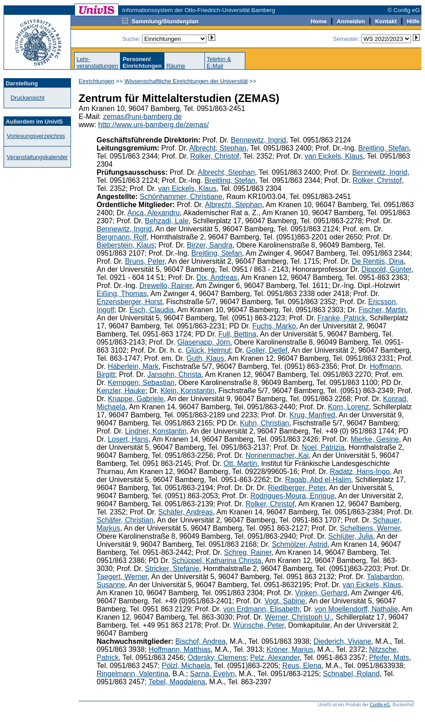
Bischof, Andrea (200, 641)
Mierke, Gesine (374, 439)
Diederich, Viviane (343, 641)
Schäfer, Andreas (185, 512)
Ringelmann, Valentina (132, 674)
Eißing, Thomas (122, 293)
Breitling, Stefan (383, 148)
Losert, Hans (128, 439)
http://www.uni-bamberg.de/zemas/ (153, 124)
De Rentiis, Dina (378, 261)
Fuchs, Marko (274, 326)
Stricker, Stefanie (172, 568)
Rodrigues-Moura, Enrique (292, 496)
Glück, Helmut (208, 350)
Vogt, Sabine (285, 601)
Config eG (380, 704)
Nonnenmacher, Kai (277, 455)
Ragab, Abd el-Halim (318, 479)
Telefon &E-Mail (219, 62)
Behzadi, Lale (167, 221)
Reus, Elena (301, 665)
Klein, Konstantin (187, 390)
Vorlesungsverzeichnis (36, 136)
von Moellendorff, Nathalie (356, 609)
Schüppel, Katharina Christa (216, 560)
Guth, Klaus (205, 358)
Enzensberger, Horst (129, 302)
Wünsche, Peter (258, 625)
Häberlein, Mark (133, 366)
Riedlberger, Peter (296, 488)
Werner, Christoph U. (298, 617)
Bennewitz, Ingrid (258, 140)
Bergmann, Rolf (121, 237)
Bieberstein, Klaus (126, 245)
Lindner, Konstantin (155, 431)
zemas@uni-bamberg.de (142, 116)
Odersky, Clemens (217, 657)
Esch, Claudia (151, 310)
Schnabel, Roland (351, 674)
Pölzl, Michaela (186, 665)
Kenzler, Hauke (121, 390)
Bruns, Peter (144, 261)
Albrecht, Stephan (217, 148)
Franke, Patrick (342, 318)
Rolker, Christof (214, 156)
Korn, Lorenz (348, 407)
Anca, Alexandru (154, 213)
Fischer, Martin (382, 310)
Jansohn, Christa (174, 374)
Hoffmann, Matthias (180, 649)
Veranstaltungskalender (37, 157)
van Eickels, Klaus (334, 156)
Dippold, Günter (386, 269)
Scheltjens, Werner (370, 528)
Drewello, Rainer (165, 285)
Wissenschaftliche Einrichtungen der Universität (186, 81)
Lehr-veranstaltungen (97, 62)
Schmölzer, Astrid (300, 544)
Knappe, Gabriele (136, 399)
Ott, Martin (240, 463)
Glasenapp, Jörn (203, 342)
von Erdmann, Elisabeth (261, 609)
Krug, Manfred (312, 415)
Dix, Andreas (216, 277)
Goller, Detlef (267, 350)
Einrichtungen (97, 81)
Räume (175, 65)
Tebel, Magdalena (176, 682)
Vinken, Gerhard (321, 593)
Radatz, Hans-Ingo (360, 471)
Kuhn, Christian (264, 423)
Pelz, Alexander (275, 657)
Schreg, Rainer (247, 552)
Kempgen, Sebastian (141, 382)
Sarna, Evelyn (212, 674)
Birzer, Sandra (209, 245)
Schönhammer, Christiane (181, 196)
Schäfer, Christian (125, 520)
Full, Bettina (237, 334)
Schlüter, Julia (350, 536)
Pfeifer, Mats (389, 657)
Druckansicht (27, 97)
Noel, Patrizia (323, 447)
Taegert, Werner (122, 576)
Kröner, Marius (289, 649)
